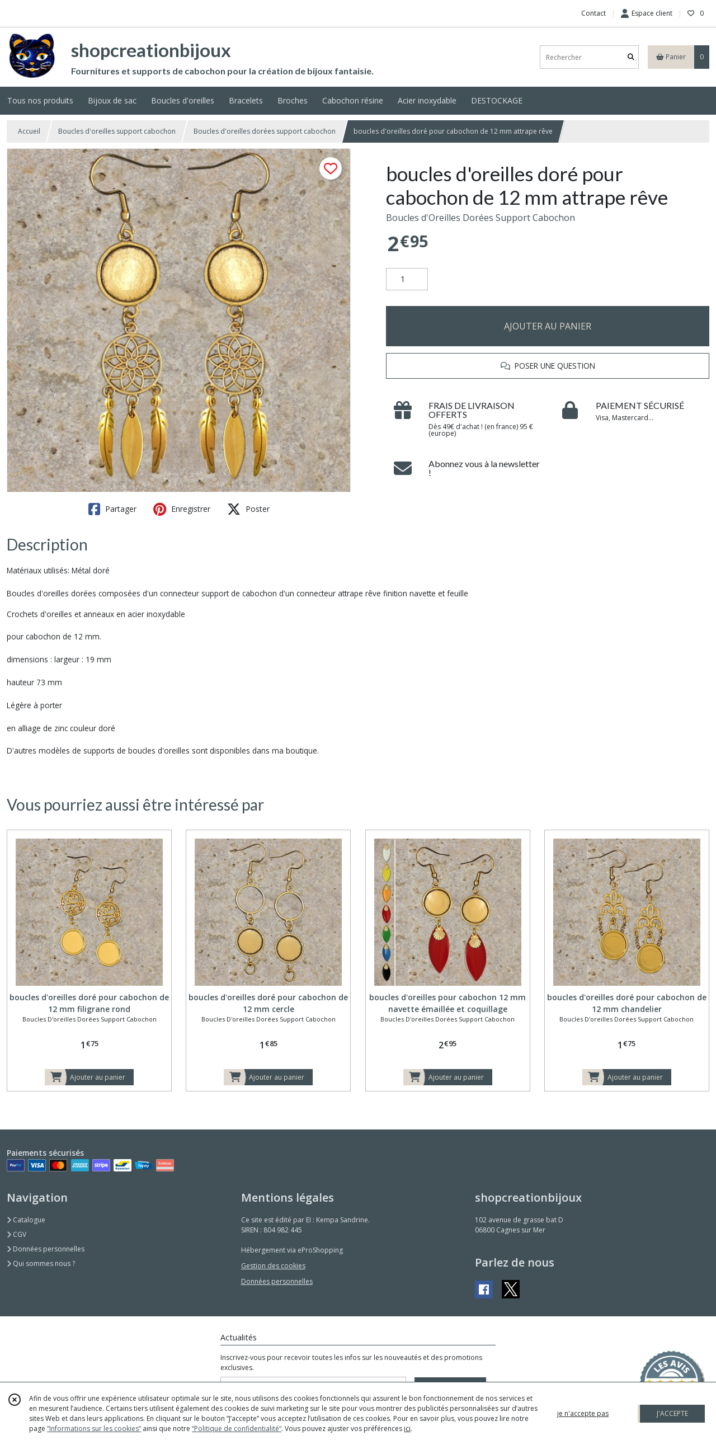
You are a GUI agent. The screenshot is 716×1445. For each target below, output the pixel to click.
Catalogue (26, 1220)
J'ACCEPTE (672, 1413)
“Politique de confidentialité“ (236, 1428)
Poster (248, 509)
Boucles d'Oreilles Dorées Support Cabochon (480, 217)
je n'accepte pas (583, 1413)
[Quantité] (407, 279)
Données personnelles (45, 1249)
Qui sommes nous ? (41, 1263)
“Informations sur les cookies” (94, 1428)
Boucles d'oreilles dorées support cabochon (265, 131)
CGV (16, 1234)
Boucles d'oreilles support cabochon (117, 131)
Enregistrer (181, 509)
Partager (112, 509)
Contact (593, 13)
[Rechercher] (631, 57)
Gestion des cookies (273, 1265)
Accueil (29, 131)
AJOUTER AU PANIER (547, 326)
